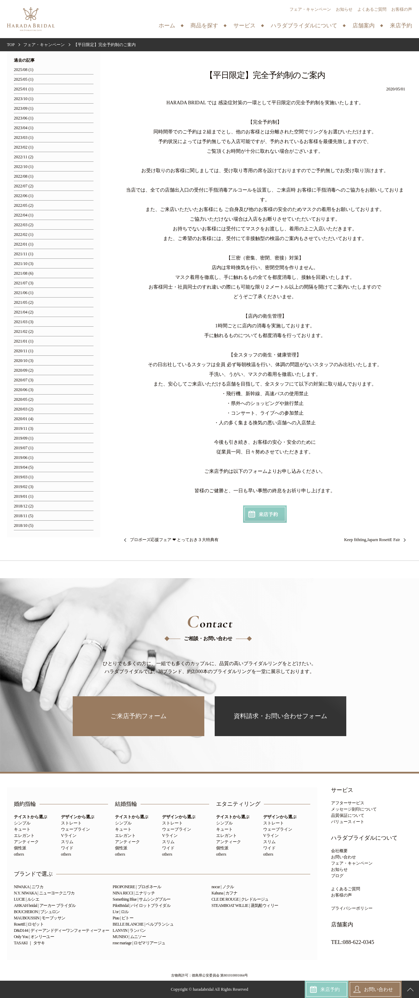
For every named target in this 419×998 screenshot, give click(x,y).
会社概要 (339, 850)
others (19, 854)
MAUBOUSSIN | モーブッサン (39, 918)
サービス (342, 790)
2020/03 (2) (23, 409)
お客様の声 (401, 9)
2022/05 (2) (23, 205)
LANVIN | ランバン (129, 930)
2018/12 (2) (23, 506)
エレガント (24, 835)
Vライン (69, 835)
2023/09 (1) (23, 108)
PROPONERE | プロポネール (137, 886)
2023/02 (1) (23, 147)
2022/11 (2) (23, 157)
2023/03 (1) (23, 137)
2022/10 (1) (23, 167)
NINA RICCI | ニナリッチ (134, 893)
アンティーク (26, 841)
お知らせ (344, 9)
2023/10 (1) (23, 99)
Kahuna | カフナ (225, 893)
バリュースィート (347, 821)
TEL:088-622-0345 (352, 942)
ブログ (337, 875)
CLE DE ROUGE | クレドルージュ (240, 899)
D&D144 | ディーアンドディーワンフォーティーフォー (61, 930)
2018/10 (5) (23, 525)
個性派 (20, 848)
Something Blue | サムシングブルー (141, 899)
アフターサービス (347, 803)
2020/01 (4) (23, 419)
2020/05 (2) (23, 399)
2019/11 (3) (23, 428)
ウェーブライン (75, 829)
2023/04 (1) (23, 128)
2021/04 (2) (23, 312)
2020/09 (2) (23, 370)
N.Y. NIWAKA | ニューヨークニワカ (44, 893)
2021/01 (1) (23, 341)
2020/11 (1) (23, 351)
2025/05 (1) (23, 79)
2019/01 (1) (23, 496)
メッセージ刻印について (354, 809)
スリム (67, 841)
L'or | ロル (121, 911)
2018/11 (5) (23, 516)
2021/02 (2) (23, 331)
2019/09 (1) (23, 438)
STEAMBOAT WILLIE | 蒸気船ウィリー (245, 905)
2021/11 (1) (23, 254)
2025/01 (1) (23, 89)
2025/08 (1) (23, 70)
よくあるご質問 (371, 9)
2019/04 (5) (23, 467)
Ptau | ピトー (123, 918)
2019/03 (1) (23, 477)
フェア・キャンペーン (310, 9)
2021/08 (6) (23, 273)
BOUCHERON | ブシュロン (37, 911)
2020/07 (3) (23, 380)
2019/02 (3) (23, 487)
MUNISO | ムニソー (129, 936)
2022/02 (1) (23, 234)
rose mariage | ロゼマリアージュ (139, 942)
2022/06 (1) (23, 196)
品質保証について (347, 815)
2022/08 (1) (23, 176)
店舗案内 (342, 924)
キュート (22, 829)
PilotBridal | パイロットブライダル (141, 905)
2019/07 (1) (23, 448)
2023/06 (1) (23, 118)
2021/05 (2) (23, 302)
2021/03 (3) (23, 322)
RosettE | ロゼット (29, 924)
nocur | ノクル (223, 886)
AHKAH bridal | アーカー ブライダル (45, 905)
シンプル (22, 823)
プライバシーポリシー (352, 908)
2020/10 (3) (23, 361)
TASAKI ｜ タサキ (29, 942)
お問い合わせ (343, 857)
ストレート (71, 823)
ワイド (67, 848)
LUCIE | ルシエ (26, 899)
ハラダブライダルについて (364, 838)
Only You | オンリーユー (34, 936)
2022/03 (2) (23, 225)
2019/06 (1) (23, 458)
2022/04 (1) (23, 215)
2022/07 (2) (23, 186)
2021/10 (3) (23, 264)
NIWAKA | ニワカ (28, 886)
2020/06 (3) (23, 390)
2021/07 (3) (23, 283)
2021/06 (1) (23, 293)
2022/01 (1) (23, 244)
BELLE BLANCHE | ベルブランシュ (143, 924)
